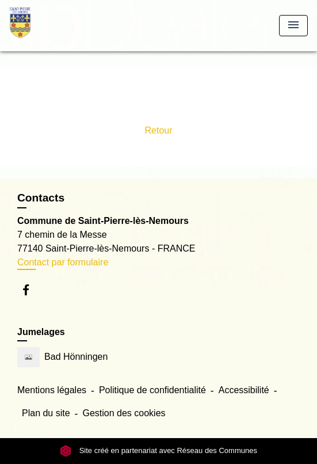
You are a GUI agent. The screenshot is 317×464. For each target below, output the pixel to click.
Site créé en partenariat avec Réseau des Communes (158, 451)
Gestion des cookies (123, 413)
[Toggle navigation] (293, 25)
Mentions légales (51, 390)
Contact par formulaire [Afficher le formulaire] (62, 262)
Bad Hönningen (62, 357)
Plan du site (46, 413)
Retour (158, 130)
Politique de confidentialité (152, 390)
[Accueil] (52, 25)
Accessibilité (244, 390)
